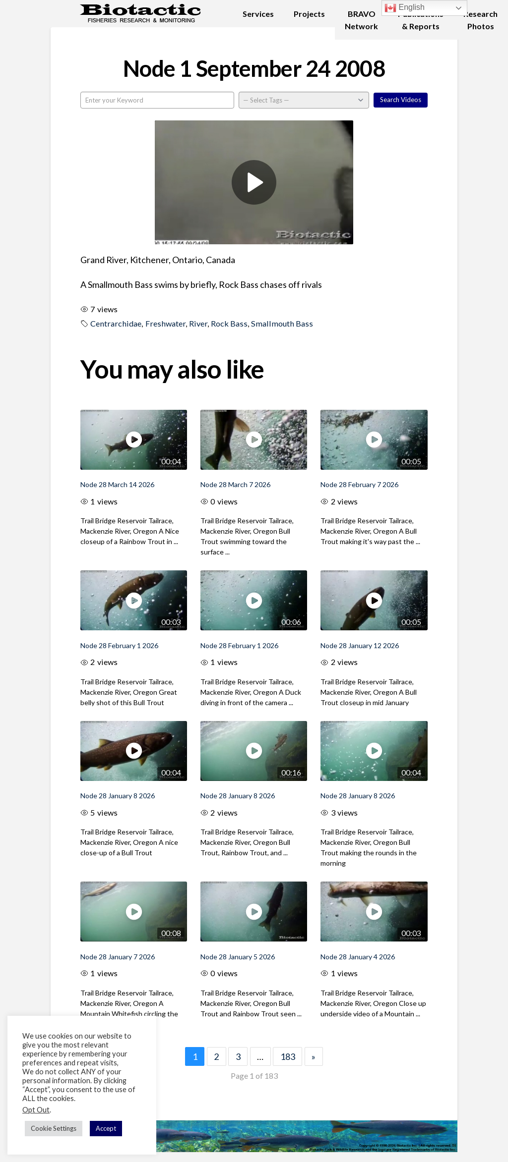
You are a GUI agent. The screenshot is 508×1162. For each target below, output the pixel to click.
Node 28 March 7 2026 (235, 484)
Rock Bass (229, 323)
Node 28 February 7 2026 (359, 484)
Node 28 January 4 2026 (357, 956)
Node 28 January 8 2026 (117, 795)
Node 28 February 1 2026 (119, 645)
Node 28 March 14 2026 (117, 484)
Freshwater (165, 323)
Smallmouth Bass (282, 323)
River (198, 323)
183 (287, 1056)
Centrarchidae (115, 323)
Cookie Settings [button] (53, 1128)
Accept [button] (106, 1128)
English (404, 8)
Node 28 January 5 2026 (237, 956)
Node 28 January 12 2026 (359, 645)
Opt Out (36, 1110)
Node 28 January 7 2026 (117, 956)
